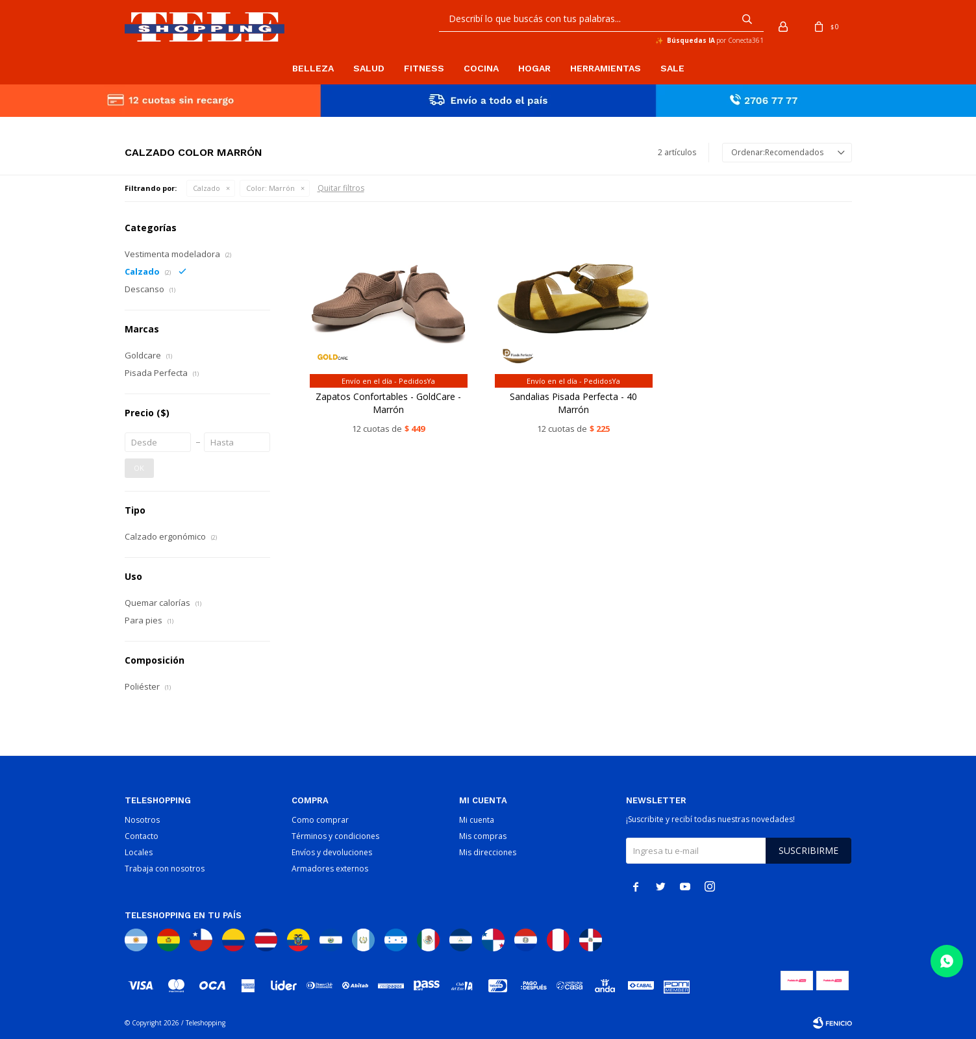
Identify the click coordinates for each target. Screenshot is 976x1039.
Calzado (206, 188)
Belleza (313, 68)
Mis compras (483, 836)
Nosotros (142, 819)
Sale (672, 68)
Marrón (270, 188)
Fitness (424, 68)
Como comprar (320, 819)
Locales (139, 852)
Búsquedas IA (691, 40)
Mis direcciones (487, 852)
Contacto (141, 836)
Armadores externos (330, 868)
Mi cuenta (476, 819)
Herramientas (605, 68)
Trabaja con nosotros (165, 868)
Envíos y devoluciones (332, 852)
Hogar (534, 68)
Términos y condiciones (335, 836)
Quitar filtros (341, 188)
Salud (368, 68)
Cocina (481, 68)
